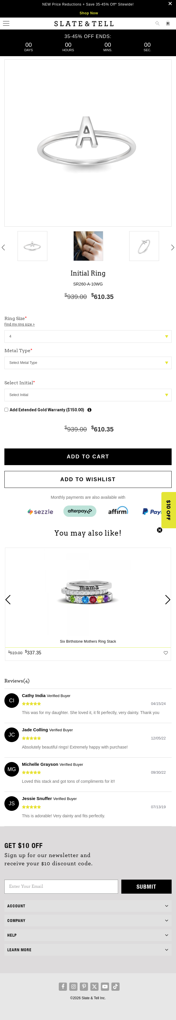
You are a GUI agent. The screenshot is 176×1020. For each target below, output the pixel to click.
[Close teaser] (160, 530)
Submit (146, 886)
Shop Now (89, 13)
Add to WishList (88, 479)
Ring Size (88, 321)
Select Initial (19, 383)
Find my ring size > (19, 324)
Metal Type (18, 350)
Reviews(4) (17, 681)
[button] (168, 510)
